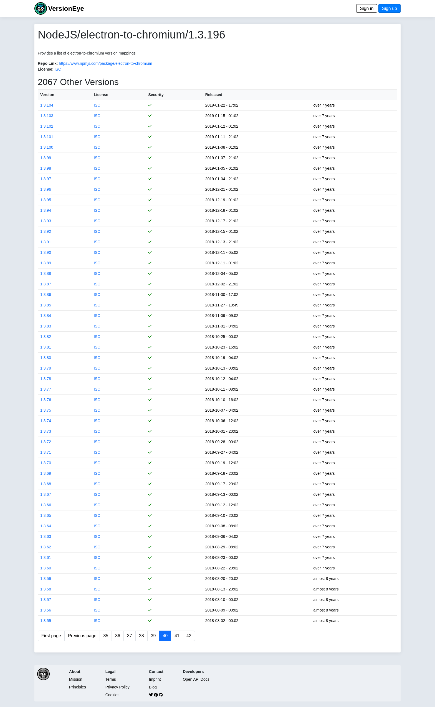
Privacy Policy (117, 687)
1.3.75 (45, 410)
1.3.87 (45, 284)
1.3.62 (45, 547)
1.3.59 (45, 578)
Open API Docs (196, 679)
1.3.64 (45, 526)
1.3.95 (45, 200)
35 (105, 635)
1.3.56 (45, 610)
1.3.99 (45, 158)
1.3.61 (45, 557)
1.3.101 (46, 137)
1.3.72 (45, 442)
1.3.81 (45, 347)
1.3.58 (45, 589)
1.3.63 (45, 536)
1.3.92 (45, 231)
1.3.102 (46, 126)
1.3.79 (45, 368)
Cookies (112, 695)
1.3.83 (45, 326)
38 (141, 635)
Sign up (389, 8)
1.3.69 (45, 473)
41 (176, 635)
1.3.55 (45, 620)
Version (47, 94)
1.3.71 (45, 452)
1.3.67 (45, 494)
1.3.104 (46, 105)
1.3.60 (45, 568)
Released (213, 94)
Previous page (82, 635)
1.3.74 (45, 421)
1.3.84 (45, 315)
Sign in (366, 8)
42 (188, 635)
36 (117, 635)
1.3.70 (45, 463)
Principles (77, 687)
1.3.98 (45, 168)
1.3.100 (46, 147)
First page (51, 635)
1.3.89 (45, 263)
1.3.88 (45, 273)
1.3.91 (45, 242)
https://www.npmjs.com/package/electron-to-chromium (105, 63)
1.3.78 (45, 378)
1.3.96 (45, 189)
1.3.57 (45, 599)
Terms (110, 679)
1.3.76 (45, 400)
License (101, 94)
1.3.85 (45, 305)
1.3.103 (46, 115)
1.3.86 (45, 294)
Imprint (155, 679)
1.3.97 (45, 179)
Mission (75, 679)
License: (46, 69)
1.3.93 (45, 221)
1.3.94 (45, 210)
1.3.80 (45, 357)
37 (129, 635)
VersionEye (66, 8)
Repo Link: (48, 63)
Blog (153, 687)
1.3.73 (45, 431)
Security (155, 94)
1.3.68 (45, 484)
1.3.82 (45, 336)
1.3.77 (45, 389)
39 (153, 635)
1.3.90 (45, 252)
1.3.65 (45, 515)
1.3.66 (45, 505)
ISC (58, 69)
